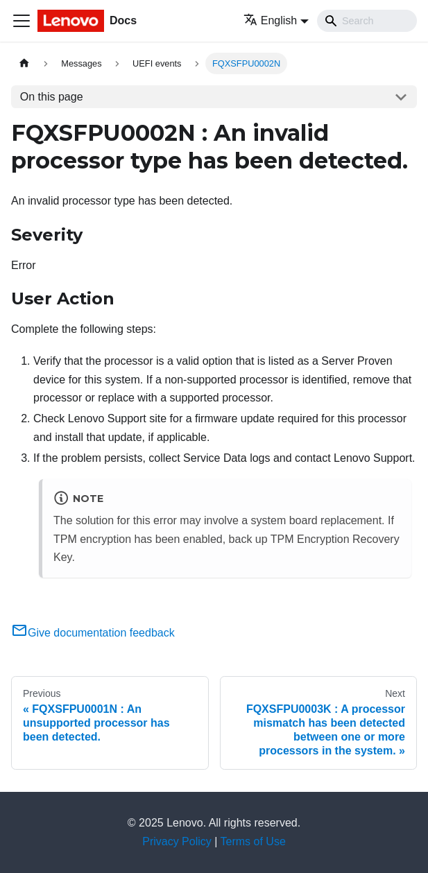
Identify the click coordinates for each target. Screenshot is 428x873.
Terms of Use (253, 841)
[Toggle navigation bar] (21, 20)
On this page (51, 97)
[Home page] (24, 63)
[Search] (367, 21)
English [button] (270, 20)
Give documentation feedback (93, 633)
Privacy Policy (177, 841)
